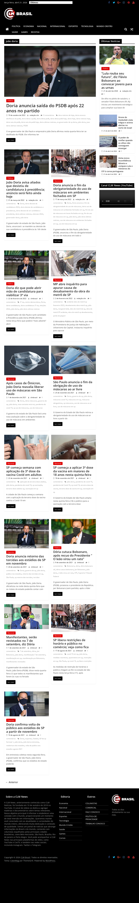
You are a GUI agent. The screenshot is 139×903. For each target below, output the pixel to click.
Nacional (42, 26)
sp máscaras (68, 403)
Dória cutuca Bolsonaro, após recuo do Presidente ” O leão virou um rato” (72, 555)
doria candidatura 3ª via (30, 305)
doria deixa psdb (43, 118)
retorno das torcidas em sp (33, 574)
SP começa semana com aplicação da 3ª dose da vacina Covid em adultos (24, 471)
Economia (28, 26)
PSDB (25, 126)
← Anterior (12, 782)
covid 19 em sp (72, 654)
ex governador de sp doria (67, 122)
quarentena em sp (76, 657)
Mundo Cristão (104, 26)
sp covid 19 (75, 485)
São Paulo (10, 577)
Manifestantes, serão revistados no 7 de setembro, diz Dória (21, 640)
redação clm (34, 115)
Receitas (35, 32)
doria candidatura (13, 305)
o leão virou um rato (65, 573)
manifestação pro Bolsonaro (33, 658)
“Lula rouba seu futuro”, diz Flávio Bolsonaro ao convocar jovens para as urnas (116, 80)
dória (78, 566)
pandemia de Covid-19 (61, 485)
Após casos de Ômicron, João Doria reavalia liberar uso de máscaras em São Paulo (25, 388)
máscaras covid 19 (60, 399)
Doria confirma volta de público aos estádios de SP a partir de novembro (25, 728)
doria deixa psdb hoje (58, 118)
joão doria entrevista (31, 742)
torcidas (36, 577)
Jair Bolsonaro (80, 569)
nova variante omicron (26, 404)
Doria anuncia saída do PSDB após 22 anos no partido (45, 108)
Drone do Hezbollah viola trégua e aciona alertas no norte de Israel (125, 122)
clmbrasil (34, 298)
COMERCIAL (91, 807)
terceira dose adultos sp (15, 488)
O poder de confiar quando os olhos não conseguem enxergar (125, 142)
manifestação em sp (14, 658)
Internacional (57, 26)
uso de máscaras (36, 408)
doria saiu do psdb (13, 122)
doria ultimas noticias (48, 122)
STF (76, 573)
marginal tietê (63, 309)
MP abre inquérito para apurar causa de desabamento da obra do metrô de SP (71, 289)
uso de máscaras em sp (68, 224)
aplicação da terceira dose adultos (33, 482)
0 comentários (47, 115)
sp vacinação (37, 485)
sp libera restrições (84, 661)
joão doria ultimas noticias (30, 309)
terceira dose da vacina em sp (70, 488)
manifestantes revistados (15, 661)
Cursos (62, 838)
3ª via (22, 302)
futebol (35, 738)
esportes (28, 738)
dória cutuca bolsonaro (65, 569)
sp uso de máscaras (21, 408)
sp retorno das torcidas (23, 577)
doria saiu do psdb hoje (30, 122)
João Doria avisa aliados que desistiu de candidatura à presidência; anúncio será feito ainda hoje (25, 189)
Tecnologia (87, 26)
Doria (22, 203)
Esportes (73, 26)
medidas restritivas (60, 657)
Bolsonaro (71, 566)
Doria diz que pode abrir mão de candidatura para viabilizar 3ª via (24, 291)
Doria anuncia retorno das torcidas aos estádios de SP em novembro (26, 559)
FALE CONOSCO (93, 812)
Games (24, 32)
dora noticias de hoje (66, 115)
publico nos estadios (14, 574)
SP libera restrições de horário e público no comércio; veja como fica (71, 643)
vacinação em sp (32, 488)
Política (16, 26)
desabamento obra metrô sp (76, 305)
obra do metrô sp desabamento (80, 312)
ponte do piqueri (59, 316)
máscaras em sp (74, 399)
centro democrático (32, 302)
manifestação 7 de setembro (34, 655)
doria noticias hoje (83, 118)
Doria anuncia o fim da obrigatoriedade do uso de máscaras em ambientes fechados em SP (72, 190)
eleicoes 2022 (38, 214)
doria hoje (71, 118)
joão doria (82, 122)
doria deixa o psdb (29, 118)
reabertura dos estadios (15, 745)
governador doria (12, 217)
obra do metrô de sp (77, 309)
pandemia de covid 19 (23, 485)
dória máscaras (31, 401)
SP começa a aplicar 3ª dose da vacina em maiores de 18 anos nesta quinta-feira (73, 471)
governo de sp (77, 396)
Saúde (15, 32)
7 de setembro (25, 651)
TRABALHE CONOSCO (95, 823)
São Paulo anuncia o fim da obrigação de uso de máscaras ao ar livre (72, 385)
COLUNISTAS (91, 803)
